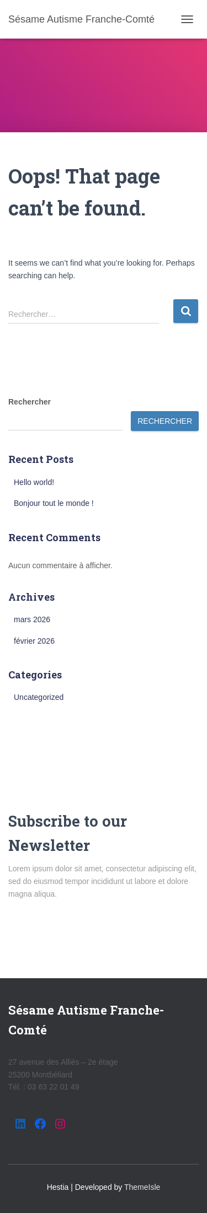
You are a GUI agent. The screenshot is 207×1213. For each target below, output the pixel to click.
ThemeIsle (142, 1187)
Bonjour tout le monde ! (54, 503)
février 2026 (34, 641)
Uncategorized (38, 697)
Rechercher (29, 401)
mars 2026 (32, 619)
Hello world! (34, 482)
